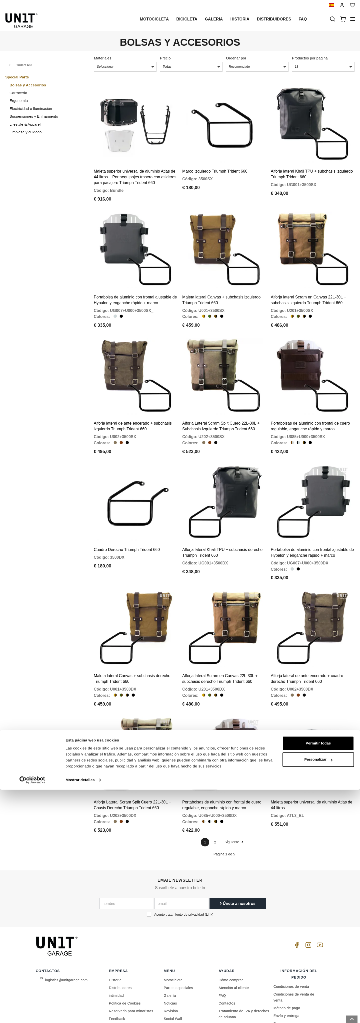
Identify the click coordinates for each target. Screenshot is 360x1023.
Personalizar (318, 993)
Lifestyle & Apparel (25, 124)
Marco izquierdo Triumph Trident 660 (215, 162)
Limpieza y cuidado (26, 132)
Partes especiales (178, 930)
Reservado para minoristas (131, 953)
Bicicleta (186, 19)
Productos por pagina (310, 58)
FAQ (222, 938)
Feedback (117, 961)
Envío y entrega (287, 958)
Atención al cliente (233, 930)
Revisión (171, 953)
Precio (165, 58)
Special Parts (17, 77)
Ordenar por (236, 58)
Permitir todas (318, 976)
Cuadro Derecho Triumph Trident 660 (127, 511)
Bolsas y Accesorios (28, 85)
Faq (302, 19)
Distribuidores (274, 19)
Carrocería (18, 93)
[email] (181, 846)
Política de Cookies (125, 946)
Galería (214, 19)
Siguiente (233, 784)
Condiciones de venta (291, 929)
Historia (239, 19)
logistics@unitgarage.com (66, 922)
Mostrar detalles (80, 1013)
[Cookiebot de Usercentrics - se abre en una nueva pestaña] (32, 1013)
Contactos (226, 946)
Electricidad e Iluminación (31, 108)
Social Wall (173, 961)
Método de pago (287, 950)
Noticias (170, 946)
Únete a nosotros (238, 846)
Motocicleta (154, 19)
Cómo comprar (230, 922)
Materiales (102, 58)
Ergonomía (19, 100)
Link (209, 857)
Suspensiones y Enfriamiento (34, 116)
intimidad (116, 938)
